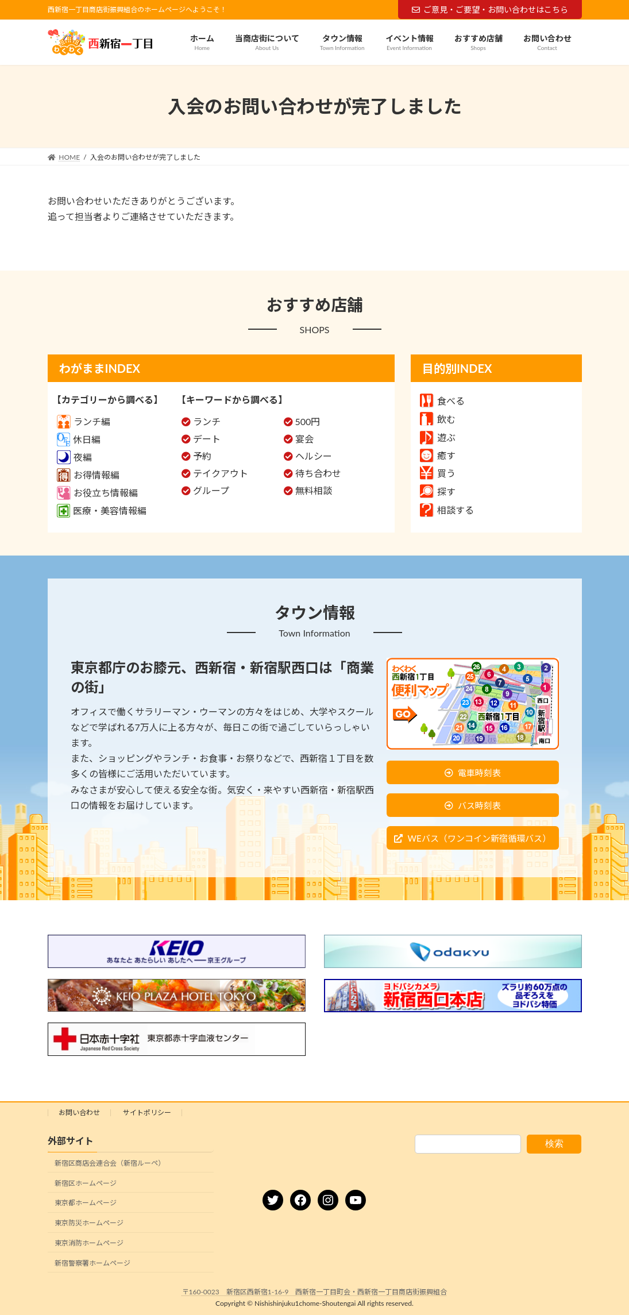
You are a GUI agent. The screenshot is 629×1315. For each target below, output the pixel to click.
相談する (447, 509)
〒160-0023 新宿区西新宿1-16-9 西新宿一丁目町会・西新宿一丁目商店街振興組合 (314, 1291)
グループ (211, 490)
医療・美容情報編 (101, 510)
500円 (308, 421)
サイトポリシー (147, 1112)
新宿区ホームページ (86, 1182)
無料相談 (313, 490)
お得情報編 (88, 474)
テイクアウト (220, 473)
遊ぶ (438, 437)
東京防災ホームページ (89, 1222)
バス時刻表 (479, 805)
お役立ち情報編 (97, 492)
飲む (438, 419)
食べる (442, 400)
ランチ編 (83, 421)
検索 (554, 1143)
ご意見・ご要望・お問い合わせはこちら (490, 9)
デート (207, 438)
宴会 (304, 438)
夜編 (74, 457)
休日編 (79, 439)
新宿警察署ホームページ (92, 1263)
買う (438, 473)
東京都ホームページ (86, 1202)
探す (438, 491)
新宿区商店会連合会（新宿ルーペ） (110, 1163)
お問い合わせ (79, 1112)
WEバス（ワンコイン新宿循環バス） (478, 838)
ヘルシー (313, 455)
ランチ (207, 421)
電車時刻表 (479, 773)
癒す (438, 455)
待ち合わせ (318, 473)
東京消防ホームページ (89, 1243)
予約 (202, 455)
